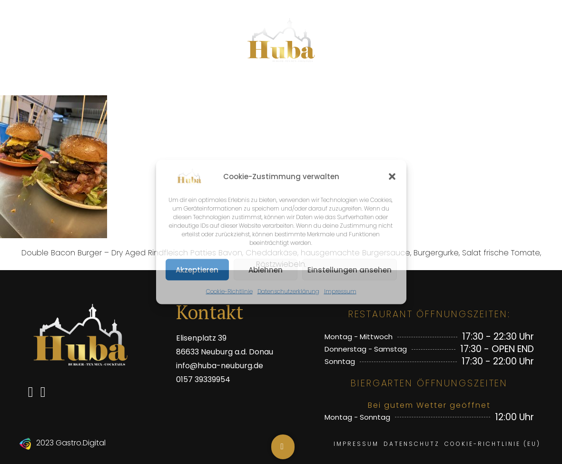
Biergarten (333, 85)
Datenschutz (412, 444)
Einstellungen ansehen (349, 269)
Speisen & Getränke (86, 85)
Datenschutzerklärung (288, 291)
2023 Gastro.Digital (71, 442)
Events (513, 85)
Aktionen (258, 85)
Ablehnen (265, 269)
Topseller (187, 85)
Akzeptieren (197, 269)
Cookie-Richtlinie (229, 291)
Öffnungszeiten (430, 85)
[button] (392, 177)
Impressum (340, 291)
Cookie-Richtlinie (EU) (492, 444)
